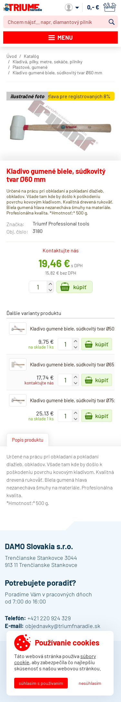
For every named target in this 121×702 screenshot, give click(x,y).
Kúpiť (79, 286)
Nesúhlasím (90, 683)
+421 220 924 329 (49, 618)
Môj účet (72, 7)
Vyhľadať (112, 22)
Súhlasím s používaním (41, 683)
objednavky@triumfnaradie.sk (62, 625)
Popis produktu (27, 440)
